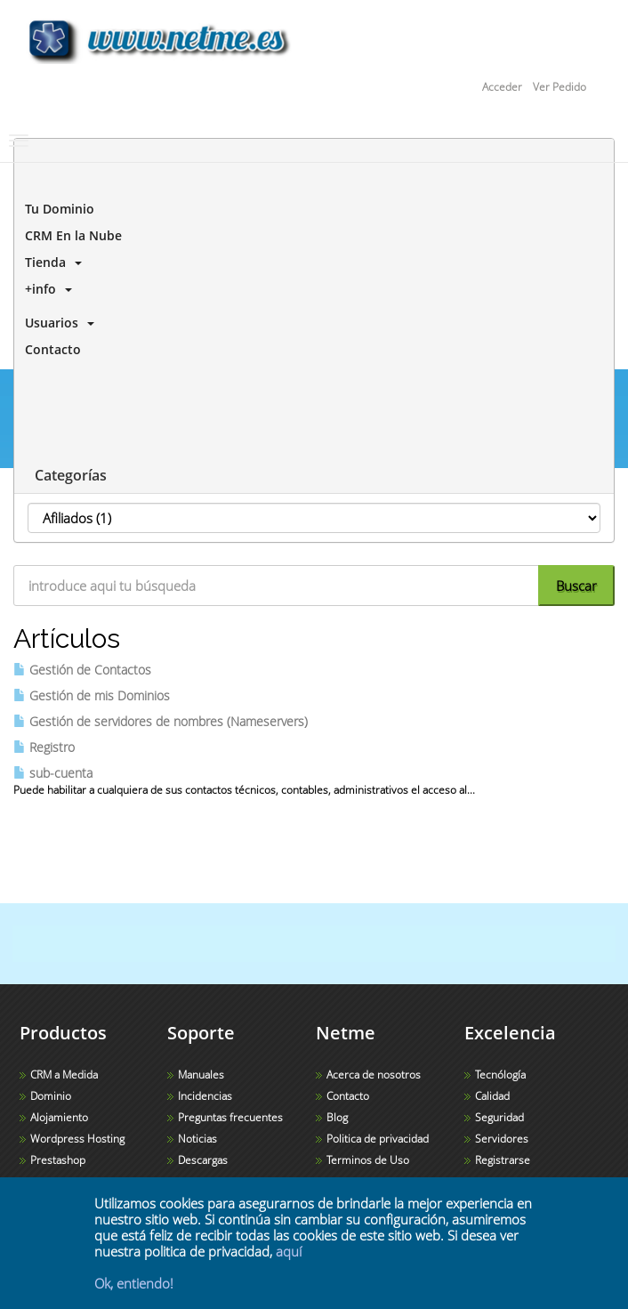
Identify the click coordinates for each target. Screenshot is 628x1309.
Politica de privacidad (377, 1138)
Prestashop (57, 1160)
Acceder (502, 86)
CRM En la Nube (70, 235)
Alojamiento (59, 1117)
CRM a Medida (64, 1074)
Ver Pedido (559, 86)
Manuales (201, 1074)
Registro (44, 747)
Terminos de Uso (367, 1160)
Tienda (50, 262)
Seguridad (499, 1117)
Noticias (197, 1138)
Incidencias (205, 1095)
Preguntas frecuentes (230, 1117)
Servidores (501, 1138)
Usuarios (56, 322)
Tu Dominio (56, 208)
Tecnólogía (500, 1074)
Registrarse (502, 1160)
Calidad (492, 1095)
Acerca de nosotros (373, 1074)
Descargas (203, 1160)
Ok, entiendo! (133, 1283)
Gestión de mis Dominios (91, 695)
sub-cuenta (53, 772)
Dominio (50, 1095)
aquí (289, 1251)
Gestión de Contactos (82, 669)
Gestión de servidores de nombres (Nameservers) (160, 721)
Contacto (49, 349)
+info (45, 288)
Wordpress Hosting (77, 1138)
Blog (337, 1117)
